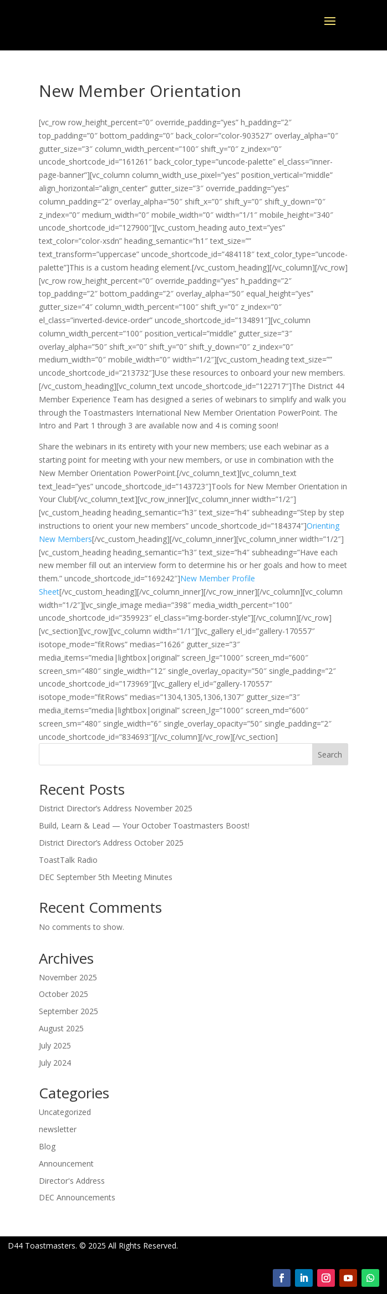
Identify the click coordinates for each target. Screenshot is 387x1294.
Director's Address (72, 1180)
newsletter (58, 1129)
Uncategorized (65, 1112)
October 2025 (63, 994)
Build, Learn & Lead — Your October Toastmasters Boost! (144, 825)
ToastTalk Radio (68, 860)
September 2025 (68, 1011)
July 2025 (55, 1045)
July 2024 (55, 1062)
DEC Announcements (77, 1197)
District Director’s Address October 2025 (111, 842)
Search (330, 754)
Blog (47, 1146)
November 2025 (68, 977)
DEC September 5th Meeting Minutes (105, 877)
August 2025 (61, 1028)
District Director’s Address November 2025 (115, 808)
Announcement (66, 1163)
